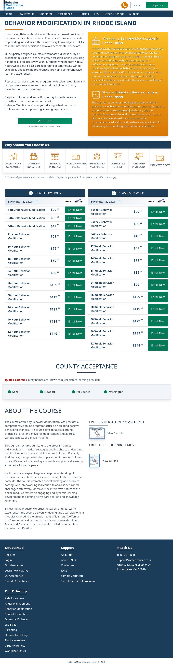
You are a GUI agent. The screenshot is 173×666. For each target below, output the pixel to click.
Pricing (84, 14)
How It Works (26, 14)
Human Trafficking (16, 635)
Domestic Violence (16, 619)
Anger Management (17, 603)
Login (137, 5)
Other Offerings (114, 14)
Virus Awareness (15, 645)
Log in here (54, 126)
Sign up (157, 5)
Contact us (67, 565)
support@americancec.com (134, 560)
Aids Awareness (14, 598)
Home (9, 14)
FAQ (96, 14)
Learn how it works (16, 570)
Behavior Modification (18, 609)
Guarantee (46, 14)
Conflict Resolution (16, 614)
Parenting (11, 630)
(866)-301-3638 (126, 555)
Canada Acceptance (17, 581)
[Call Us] (124, 5)
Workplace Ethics (15, 651)
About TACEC (69, 560)
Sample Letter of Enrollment (78, 581)
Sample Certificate (72, 576)
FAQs (64, 570)
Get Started (45, 121)
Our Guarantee (14, 565)
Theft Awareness (15, 640)
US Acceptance (14, 576)
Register (10, 555)
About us (66, 555)
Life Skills (10, 624)
